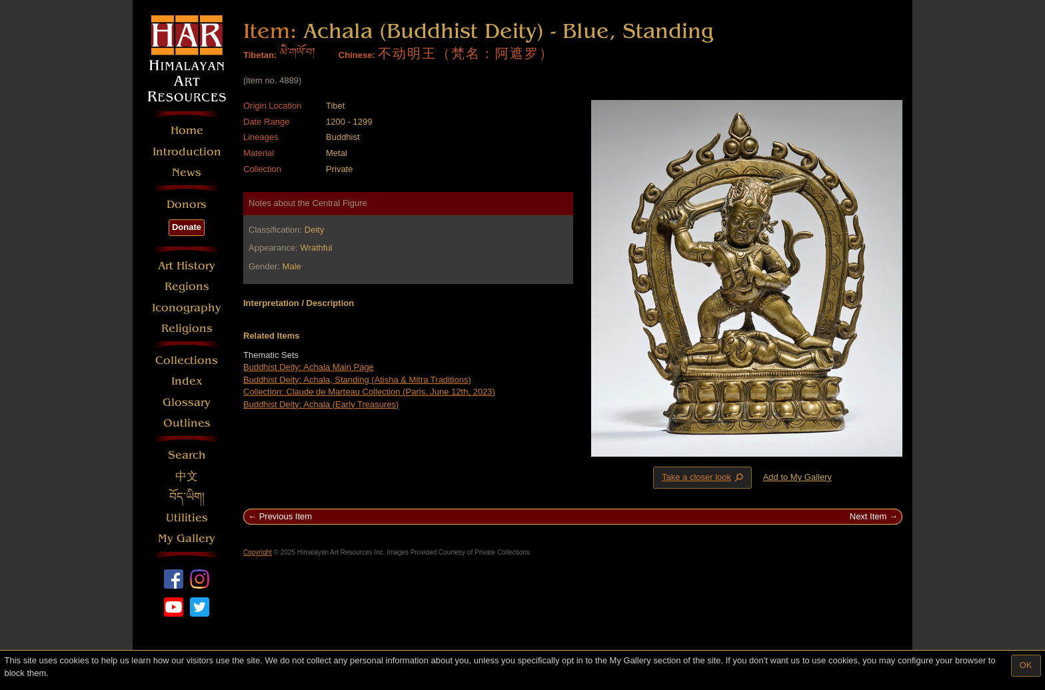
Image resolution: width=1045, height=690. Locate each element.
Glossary (187, 402)
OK (1026, 665)
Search (187, 455)
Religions (187, 328)
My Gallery (186, 538)
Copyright (257, 552)
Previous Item (285, 516)
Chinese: (357, 55)
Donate (186, 227)
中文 (186, 476)
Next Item (868, 516)
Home (187, 130)
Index (187, 381)
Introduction (187, 151)
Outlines (187, 423)
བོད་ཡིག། (187, 497)
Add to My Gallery (797, 477)
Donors (187, 204)
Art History (186, 265)
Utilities (187, 517)
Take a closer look (704, 477)
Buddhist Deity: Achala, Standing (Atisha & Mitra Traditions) (357, 380)
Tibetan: (260, 55)
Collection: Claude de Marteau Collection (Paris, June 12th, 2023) (369, 392)
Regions (187, 286)
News (186, 172)
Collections (186, 360)
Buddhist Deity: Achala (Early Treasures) (321, 404)
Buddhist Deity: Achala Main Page (308, 367)
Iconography (186, 307)
